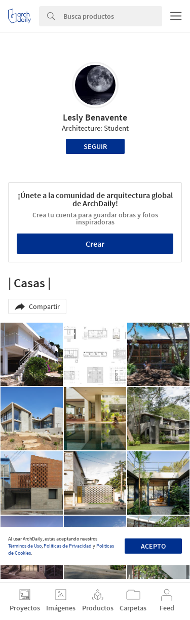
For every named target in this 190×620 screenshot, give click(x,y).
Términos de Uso (25, 545)
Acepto (153, 546)
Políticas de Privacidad (68, 545)
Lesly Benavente (95, 117)
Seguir (95, 146)
